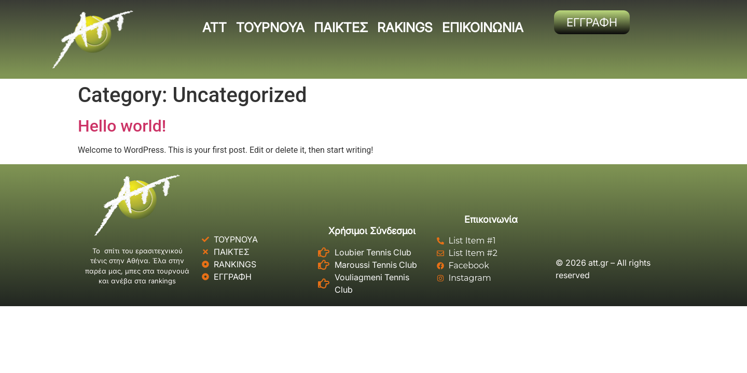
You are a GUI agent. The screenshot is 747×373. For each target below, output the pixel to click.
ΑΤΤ (214, 27)
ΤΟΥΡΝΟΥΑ (270, 27)
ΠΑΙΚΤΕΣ (341, 27)
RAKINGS (405, 27)
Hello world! (122, 126)
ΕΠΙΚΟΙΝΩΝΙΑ (482, 27)
